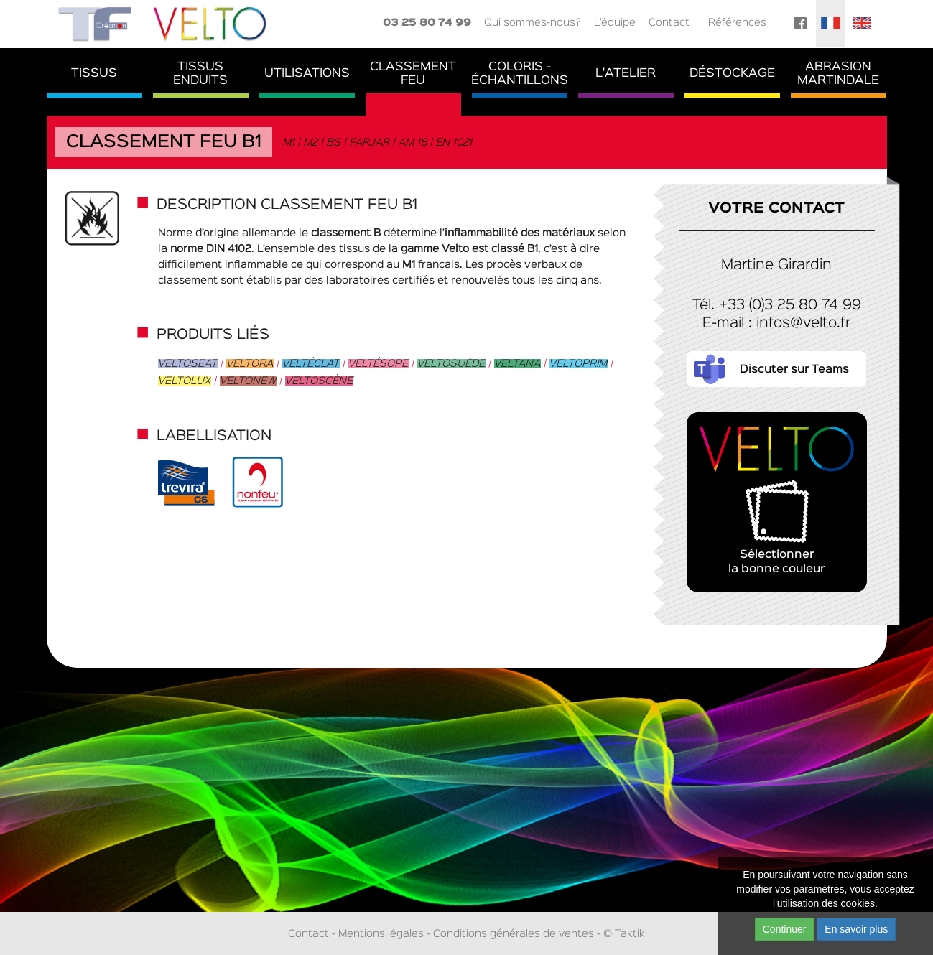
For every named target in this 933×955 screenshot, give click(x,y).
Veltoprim (578, 363)
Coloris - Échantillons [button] (519, 74)
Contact (669, 22)
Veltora (250, 363)
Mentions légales (381, 933)
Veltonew (248, 381)
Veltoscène (319, 381)
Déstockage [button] (732, 73)
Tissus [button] (94, 73)
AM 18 (413, 142)
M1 (289, 142)
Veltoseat (188, 363)
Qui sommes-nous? (532, 22)
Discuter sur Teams (794, 370)
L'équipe (615, 22)
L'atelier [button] (625, 73)
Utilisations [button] (307, 73)
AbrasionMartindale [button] (838, 74)
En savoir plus (856, 929)
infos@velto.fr (803, 323)
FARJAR (370, 142)
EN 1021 (454, 142)
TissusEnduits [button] (200, 74)
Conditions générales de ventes (513, 933)
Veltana (517, 363)
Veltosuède (451, 363)
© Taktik (624, 933)
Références (737, 22)
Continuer (785, 929)
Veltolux (184, 381)
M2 (311, 142)
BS (334, 142)
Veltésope (378, 363)
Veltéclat (311, 363)
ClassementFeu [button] (413, 74)
